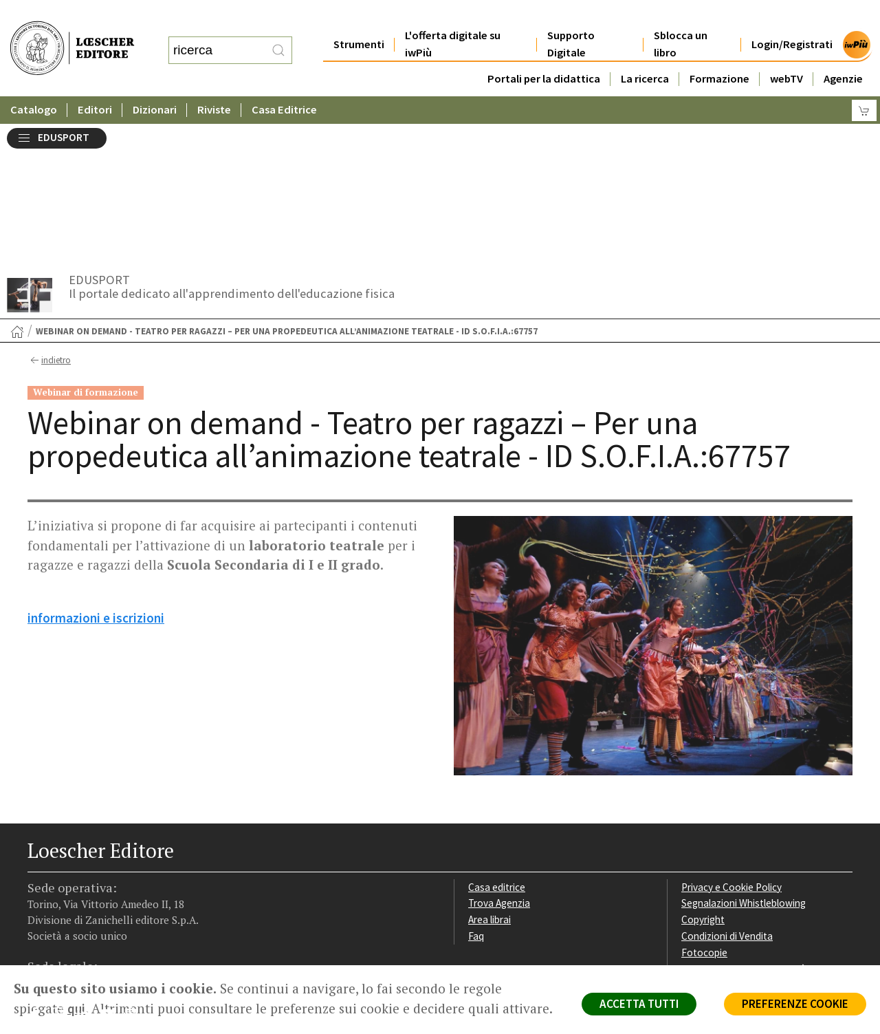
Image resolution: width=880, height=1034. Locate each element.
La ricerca (645, 51)
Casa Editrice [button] (284, 82)
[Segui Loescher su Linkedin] (88, 878)
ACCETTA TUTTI (639, 1003)
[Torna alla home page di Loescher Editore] (72, 34)
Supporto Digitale (571, 16)
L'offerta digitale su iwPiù (452, 16)
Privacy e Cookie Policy (731, 748)
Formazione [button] (719, 51)
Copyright (703, 781)
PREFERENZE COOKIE (795, 1003)
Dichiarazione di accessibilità (743, 830)
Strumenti (358, 17)
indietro (49, 222)
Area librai (489, 781)
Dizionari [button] (155, 82)
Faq (476, 797)
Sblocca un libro (680, 16)
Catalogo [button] (33, 82)
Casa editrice (496, 748)
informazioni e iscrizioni (96, 479)
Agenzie (843, 51)
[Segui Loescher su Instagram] (64, 878)
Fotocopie (704, 814)
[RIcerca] (278, 36)
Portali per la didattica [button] (543, 51)
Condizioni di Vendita (727, 797)
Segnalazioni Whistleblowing (743, 764)
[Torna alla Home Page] (17, 193)
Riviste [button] (214, 82)
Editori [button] (95, 82)
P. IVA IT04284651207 (75, 933)
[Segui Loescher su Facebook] (40, 878)
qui (76, 1008)
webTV (786, 51)
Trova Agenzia (499, 764)
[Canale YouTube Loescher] (112, 878)
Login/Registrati (792, 17)
